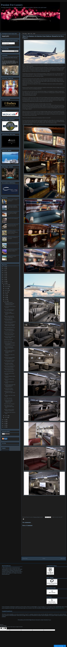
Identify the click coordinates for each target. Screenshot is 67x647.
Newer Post (24, 558)
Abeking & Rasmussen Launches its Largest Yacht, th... (9, 392)
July (5, 293)
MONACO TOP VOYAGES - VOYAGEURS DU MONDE (9, 351)
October (6, 288)
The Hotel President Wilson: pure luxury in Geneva (12, 250)
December (6, 284)
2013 (4, 425)
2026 (4, 266)
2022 (4, 274)
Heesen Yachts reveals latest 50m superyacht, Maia (9, 334)
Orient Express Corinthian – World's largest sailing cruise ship (12, 207)
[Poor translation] (5, 628)
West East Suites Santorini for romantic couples (9, 337)
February (6, 415)
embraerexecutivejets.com (27, 124)
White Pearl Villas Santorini (9, 403)
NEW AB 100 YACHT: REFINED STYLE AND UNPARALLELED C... (9, 303)
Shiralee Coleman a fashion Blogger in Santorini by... (9, 410)
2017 (4, 283)
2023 (4, 272)
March (5, 301)
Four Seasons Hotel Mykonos (12, 243)
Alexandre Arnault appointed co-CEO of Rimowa (9, 358)
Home (44, 558)
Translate (9, 44)
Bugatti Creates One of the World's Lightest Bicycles (9, 317)
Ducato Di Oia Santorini (8, 339)
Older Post (62, 558)
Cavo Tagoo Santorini (8, 398)
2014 (4, 423)
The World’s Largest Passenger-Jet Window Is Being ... (9, 313)
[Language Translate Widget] (8, 43)
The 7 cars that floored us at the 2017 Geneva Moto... (9, 310)
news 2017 (60, 517)
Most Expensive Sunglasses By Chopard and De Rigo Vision (12, 213)
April (5, 299)
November (6, 286)
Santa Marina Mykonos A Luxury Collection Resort (9, 330)
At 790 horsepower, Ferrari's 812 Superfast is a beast (9, 361)
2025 (4, 268)
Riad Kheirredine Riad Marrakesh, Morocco (8, 319)
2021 (4, 275)
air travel (56, 517)
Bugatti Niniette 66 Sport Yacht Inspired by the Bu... (9, 369)
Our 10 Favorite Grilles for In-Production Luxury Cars (12, 225)
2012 (4, 427)
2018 (4, 281)
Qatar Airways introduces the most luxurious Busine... (9, 367)
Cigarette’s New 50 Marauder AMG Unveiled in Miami (9, 325)
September (6, 290)
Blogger (49, 619)
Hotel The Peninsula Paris (9, 371)
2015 (4, 421)
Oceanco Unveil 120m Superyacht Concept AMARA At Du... (8, 401)
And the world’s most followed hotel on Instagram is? (9, 322)
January (5, 417)
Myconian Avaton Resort (8, 332)
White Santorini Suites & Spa (9, 327)
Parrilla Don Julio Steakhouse (12, 218)
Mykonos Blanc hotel (8, 341)
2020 (4, 277)
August (5, 292)
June (5, 295)
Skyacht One (38, 71)
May (5, 297)
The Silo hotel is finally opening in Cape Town (8, 389)
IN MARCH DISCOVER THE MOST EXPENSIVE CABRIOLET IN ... (9, 385)
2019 (4, 279)
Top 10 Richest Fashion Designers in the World (8, 364)
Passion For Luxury (12, 4)
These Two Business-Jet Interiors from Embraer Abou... (9, 348)
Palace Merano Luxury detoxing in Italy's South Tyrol (9, 406)
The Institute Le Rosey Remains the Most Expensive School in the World (12, 232)
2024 (4, 270)
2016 (4, 419)
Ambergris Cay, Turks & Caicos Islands (11, 257)
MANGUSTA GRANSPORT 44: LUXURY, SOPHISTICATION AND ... (9, 344)
